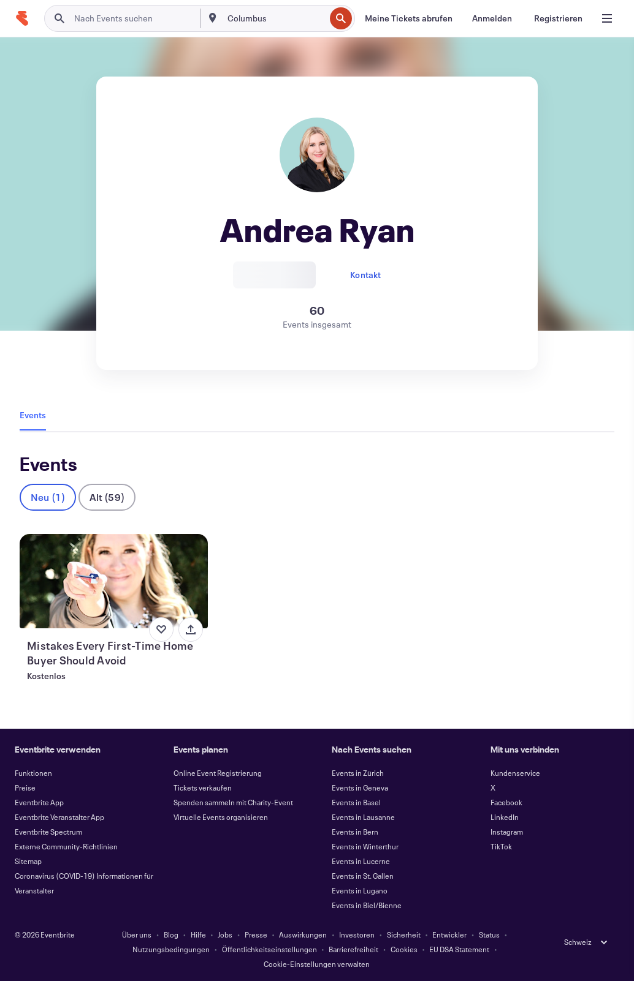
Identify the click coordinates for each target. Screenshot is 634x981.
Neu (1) (48, 497)
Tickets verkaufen (203, 787)
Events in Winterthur (365, 846)
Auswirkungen (303, 934)
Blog (171, 934)
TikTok (501, 846)
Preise (25, 787)
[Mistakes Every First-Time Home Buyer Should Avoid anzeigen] (114, 581)
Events (33, 415)
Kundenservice (515, 773)
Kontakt (365, 274)
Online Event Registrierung (218, 773)
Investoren (357, 934)
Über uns (136, 934)
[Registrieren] (558, 18)
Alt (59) (107, 497)
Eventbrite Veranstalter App (59, 817)
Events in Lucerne (361, 861)
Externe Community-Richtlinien (66, 846)
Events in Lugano (360, 890)
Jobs (225, 934)
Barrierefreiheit (353, 949)
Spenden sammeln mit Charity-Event (233, 802)
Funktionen (33, 773)
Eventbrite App (39, 802)
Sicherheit (404, 934)
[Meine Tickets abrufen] (408, 18)
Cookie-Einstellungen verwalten (317, 964)
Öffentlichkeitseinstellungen (269, 949)
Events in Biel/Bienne (367, 905)
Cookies (404, 949)
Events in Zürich (358, 773)
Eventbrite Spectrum (48, 831)
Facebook (506, 802)
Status (489, 934)
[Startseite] (22, 18)
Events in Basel (356, 802)
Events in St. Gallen (363, 876)
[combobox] (275, 18)
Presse (256, 934)
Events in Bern (355, 831)
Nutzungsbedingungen (171, 949)
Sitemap (28, 861)
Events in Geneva (360, 787)
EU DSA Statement (459, 949)
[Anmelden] (492, 18)
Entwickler (449, 934)
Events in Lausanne (363, 817)
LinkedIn (505, 817)
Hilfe (198, 934)
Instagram (507, 831)
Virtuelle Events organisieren (221, 817)
